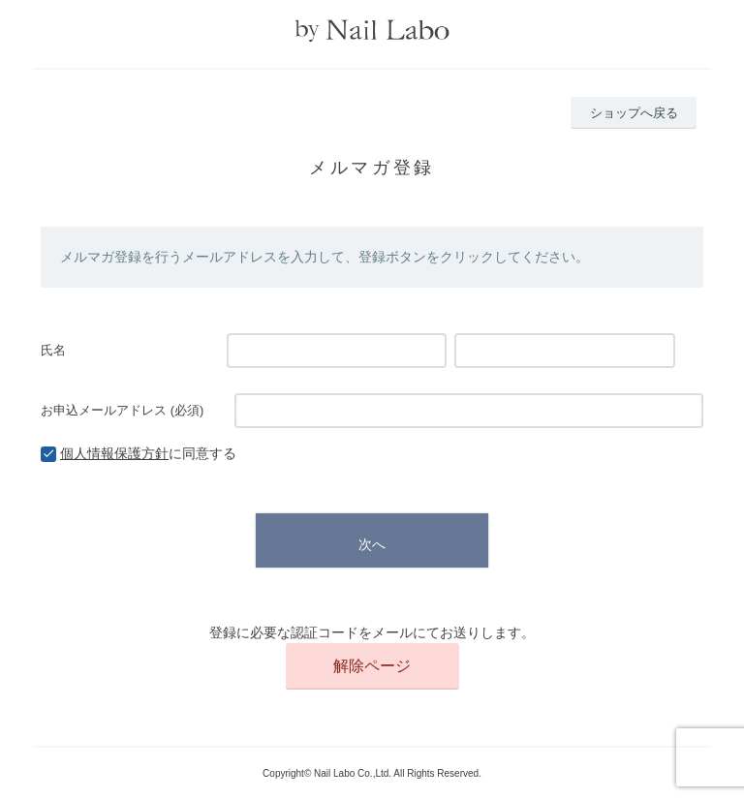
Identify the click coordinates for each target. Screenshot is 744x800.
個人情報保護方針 (114, 453)
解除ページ (372, 666)
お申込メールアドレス (122, 410)
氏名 (53, 350)
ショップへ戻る (634, 113)
